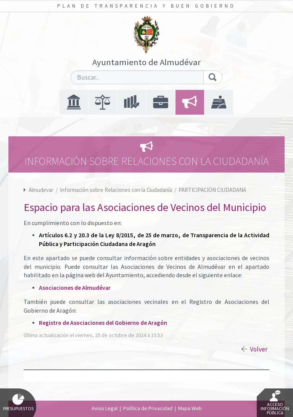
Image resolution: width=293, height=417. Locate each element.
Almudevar (41, 189)
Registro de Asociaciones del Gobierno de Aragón (103, 322)
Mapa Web (190, 408)
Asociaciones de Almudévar (75, 287)
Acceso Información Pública (275, 402)
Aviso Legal (105, 408)
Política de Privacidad (147, 408)
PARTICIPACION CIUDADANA (212, 189)
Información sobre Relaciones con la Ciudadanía (116, 189)
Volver (258, 349)
